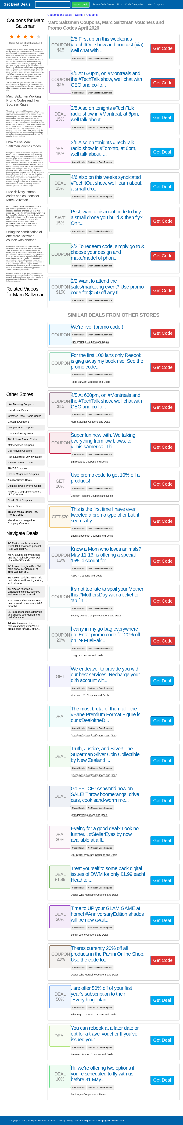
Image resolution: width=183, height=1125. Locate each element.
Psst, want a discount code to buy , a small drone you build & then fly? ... (25, 603)
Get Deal (162, 117)
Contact (52, 1120)
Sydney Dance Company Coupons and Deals (96, 615)
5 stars (38, 36)
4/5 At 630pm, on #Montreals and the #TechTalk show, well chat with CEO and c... (24, 557)
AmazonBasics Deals (20, 480)
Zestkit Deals (15, 506)
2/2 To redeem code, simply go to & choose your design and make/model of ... (25, 614)
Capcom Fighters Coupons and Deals (92, 495)
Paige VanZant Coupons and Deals (90, 381)
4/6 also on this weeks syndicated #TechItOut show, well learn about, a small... (24, 592)
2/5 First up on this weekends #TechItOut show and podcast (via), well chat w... (24, 546)
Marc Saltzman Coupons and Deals (90, 421)
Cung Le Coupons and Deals (87, 655)
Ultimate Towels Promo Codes (24, 485)
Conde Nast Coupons (20, 500)
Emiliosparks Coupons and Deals (89, 461)
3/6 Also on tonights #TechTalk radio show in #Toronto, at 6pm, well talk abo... (25, 580)
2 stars (18, 36)
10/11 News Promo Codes (22, 439)
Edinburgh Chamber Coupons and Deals (93, 1014)
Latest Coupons (155, 4)
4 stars (32, 36)
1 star (12, 36)
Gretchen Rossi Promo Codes (24, 416)
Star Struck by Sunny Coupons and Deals (94, 854)
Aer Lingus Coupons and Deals (88, 1094)
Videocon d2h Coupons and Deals (90, 695)
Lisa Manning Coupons (21, 404)
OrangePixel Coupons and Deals (89, 815)
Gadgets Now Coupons (21, 427)
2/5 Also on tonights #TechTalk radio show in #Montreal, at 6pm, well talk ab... (25, 569)
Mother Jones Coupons (21, 445)
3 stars (25, 36)
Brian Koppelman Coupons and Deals (92, 535)
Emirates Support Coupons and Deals (92, 1054)
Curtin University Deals (20, 433)
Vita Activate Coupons (20, 450)
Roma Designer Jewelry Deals (25, 456)
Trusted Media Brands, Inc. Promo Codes (23, 513)
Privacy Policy (65, 1120)
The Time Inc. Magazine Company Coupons (21, 522)
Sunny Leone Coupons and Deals (89, 934)
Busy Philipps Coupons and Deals (90, 342)
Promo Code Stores (103, 4)
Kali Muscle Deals (18, 410)
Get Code (163, 48)
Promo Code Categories (130, 4)
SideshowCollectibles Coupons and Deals (94, 735)
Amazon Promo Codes (20, 462)
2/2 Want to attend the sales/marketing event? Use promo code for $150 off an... (24, 626)
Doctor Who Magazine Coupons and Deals (95, 894)
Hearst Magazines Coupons (23, 474)
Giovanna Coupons (18, 421)
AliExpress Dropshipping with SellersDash (103, 1120)
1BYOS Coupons (17, 468)
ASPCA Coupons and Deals (86, 575)
